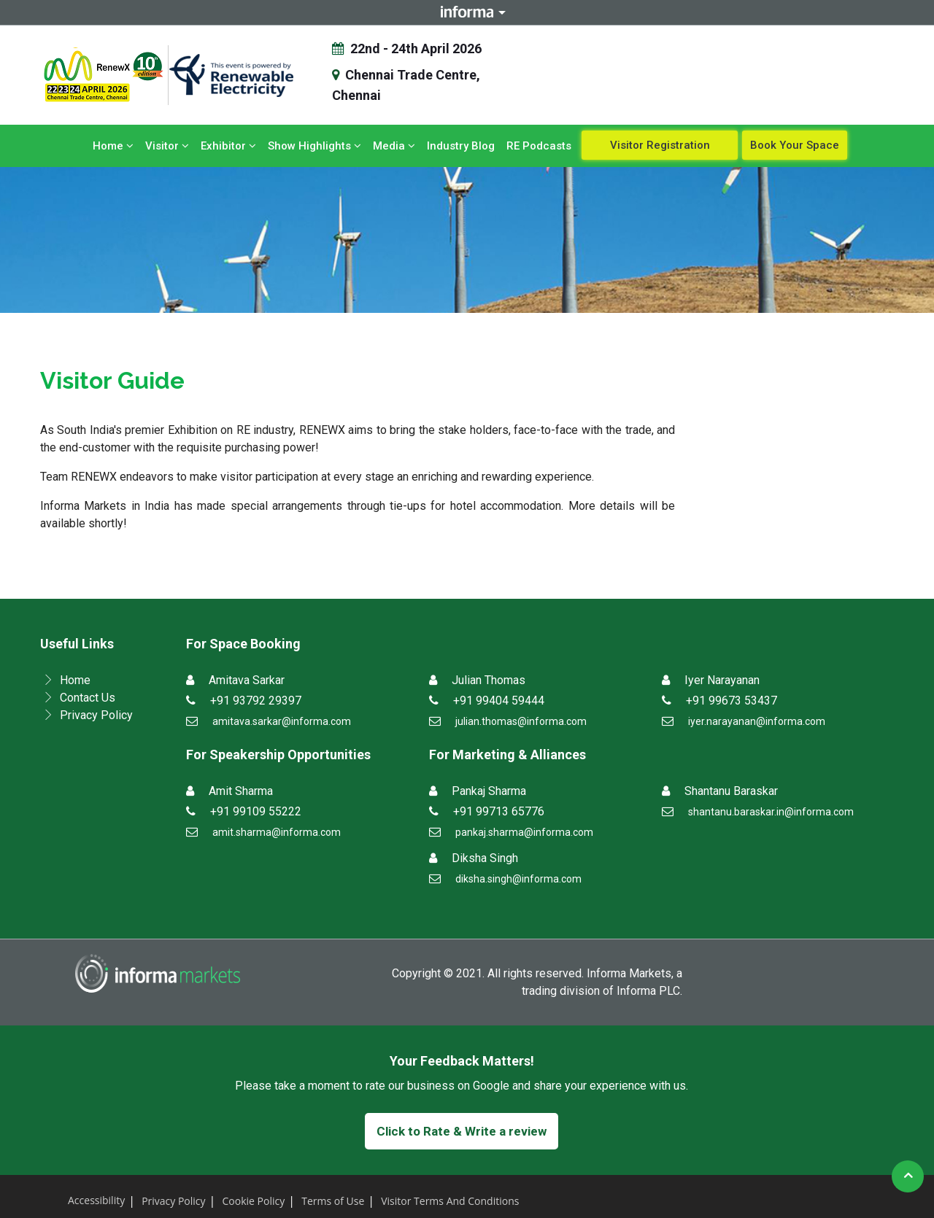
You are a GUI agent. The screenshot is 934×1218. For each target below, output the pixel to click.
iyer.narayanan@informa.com (756, 721)
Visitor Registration (660, 145)
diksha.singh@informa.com (518, 879)
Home (113, 145)
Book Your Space (794, 145)
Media (394, 145)
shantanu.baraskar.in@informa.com (771, 812)
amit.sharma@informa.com (276, 832)
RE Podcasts (538, 145)
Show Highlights (314, 145)
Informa (467, 12)
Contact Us (87, 698)
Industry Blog (461, 145)
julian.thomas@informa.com (521, 721)
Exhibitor (228, 145)
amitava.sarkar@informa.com (281, 721)
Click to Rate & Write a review (462, 1131)
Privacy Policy (96, 715)
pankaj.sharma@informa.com (524, 832)
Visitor (167, 145)
